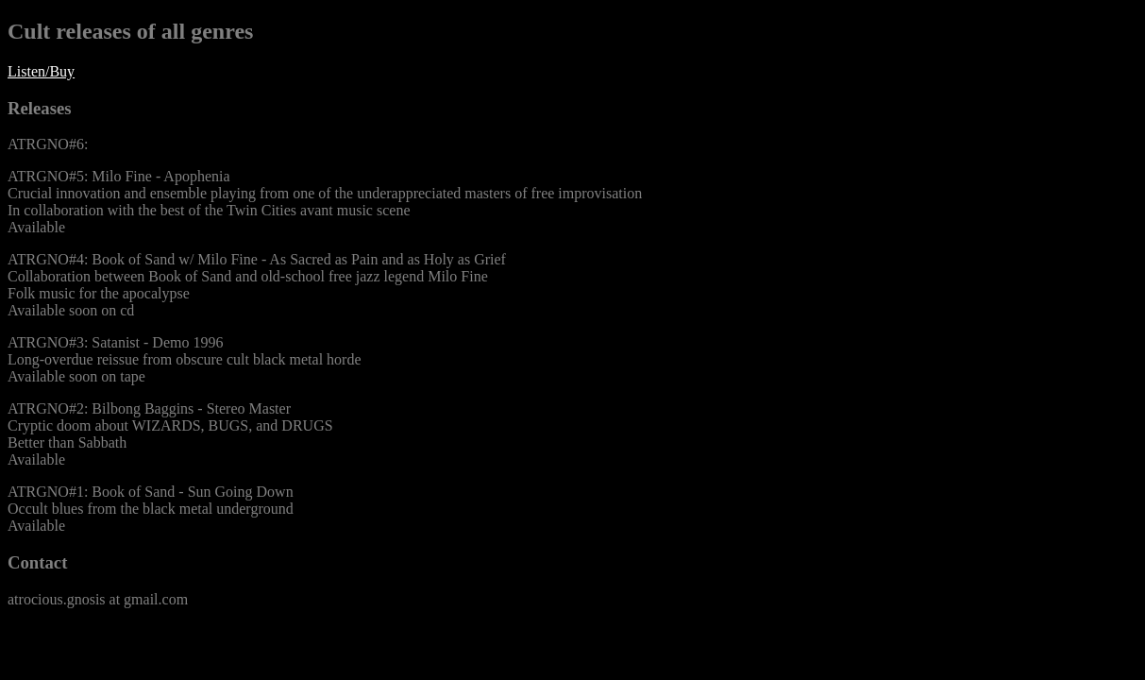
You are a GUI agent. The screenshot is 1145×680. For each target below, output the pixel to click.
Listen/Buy (41, 71)
